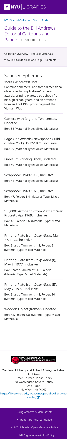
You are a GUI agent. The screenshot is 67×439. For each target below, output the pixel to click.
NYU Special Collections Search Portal (26, 20)
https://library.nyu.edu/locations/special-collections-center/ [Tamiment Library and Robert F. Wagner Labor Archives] (33, 395)
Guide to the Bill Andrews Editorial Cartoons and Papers (30, 34)
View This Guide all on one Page (23, 60)
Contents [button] (53, 60)
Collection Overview (16, 53)
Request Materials (42, 53)
